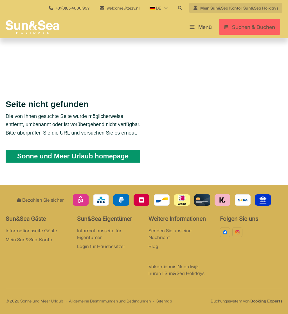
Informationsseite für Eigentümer (99, 233)
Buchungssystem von (246, 301)
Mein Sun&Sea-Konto (29, 239)
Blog (153, 246)
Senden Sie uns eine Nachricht (170, 233)
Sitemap (164, 301)
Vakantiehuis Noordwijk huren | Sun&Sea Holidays (176, 269)
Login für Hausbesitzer (101, 246)
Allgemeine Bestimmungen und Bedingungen (110, 301)
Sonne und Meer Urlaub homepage (73, 156)
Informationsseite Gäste (31, 230)
